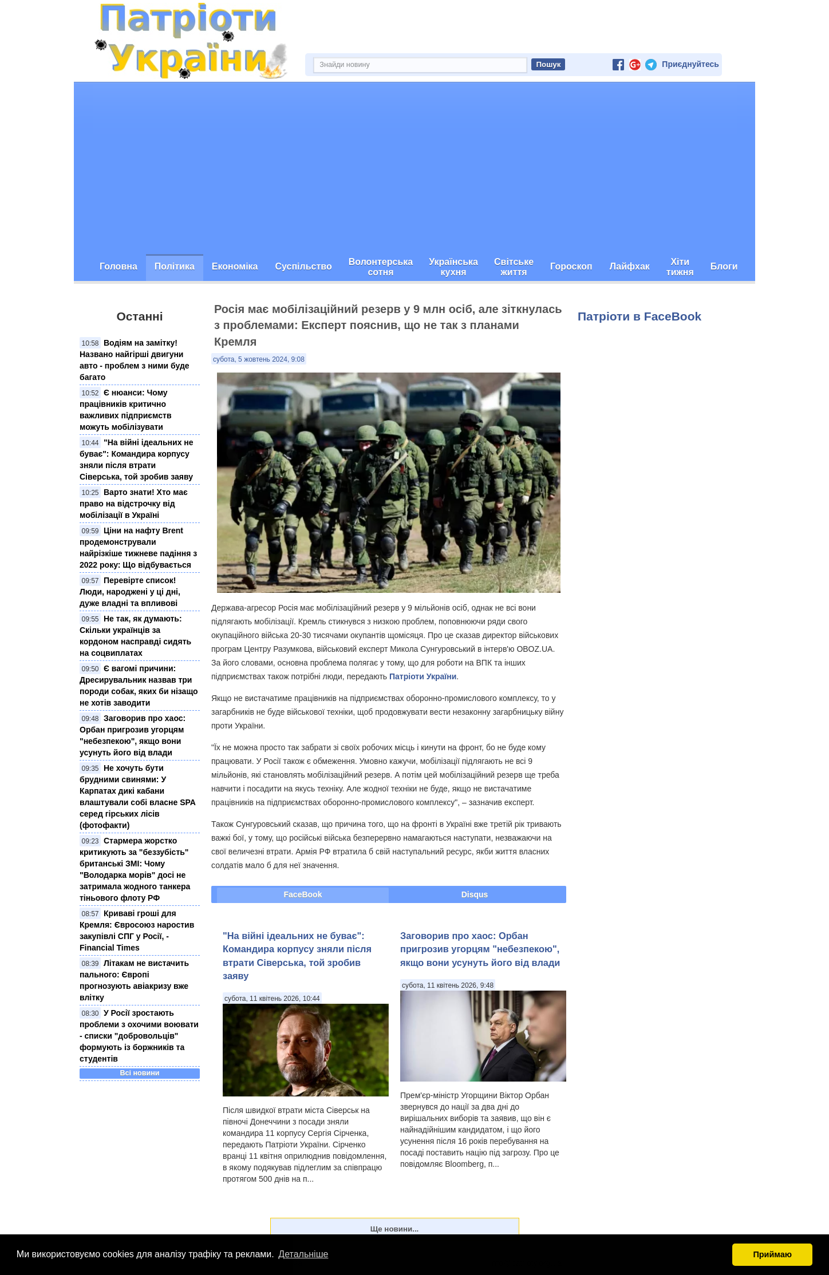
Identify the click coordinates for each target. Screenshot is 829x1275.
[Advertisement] (414, 168)
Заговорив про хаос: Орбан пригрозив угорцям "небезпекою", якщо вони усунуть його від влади (480, 949)
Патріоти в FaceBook (639, 316)
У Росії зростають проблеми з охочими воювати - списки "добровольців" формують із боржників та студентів (139, 1035)
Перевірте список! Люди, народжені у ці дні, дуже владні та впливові (130, 592)
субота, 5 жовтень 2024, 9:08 (259, 359)
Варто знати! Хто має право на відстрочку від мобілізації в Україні (134, 504)
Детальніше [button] (303, 1254)
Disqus (474, 894)
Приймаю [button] (772, 1254)
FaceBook (303, 894)
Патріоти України (422, 676)
